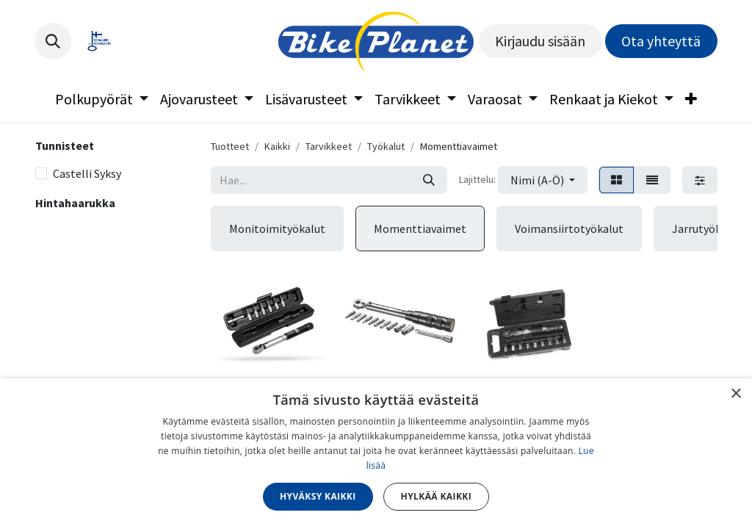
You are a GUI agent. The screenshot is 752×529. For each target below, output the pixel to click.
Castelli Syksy (87, 173)
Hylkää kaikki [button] (436, 496)
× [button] (735, 394)
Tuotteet (230, 146)
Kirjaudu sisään (540, 41)
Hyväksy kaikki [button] (318, 496)
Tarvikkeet (329, 146)
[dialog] (376, 453)
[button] (53, 41)
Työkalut (386, 146)
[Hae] (429, 180)
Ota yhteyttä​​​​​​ (661, 41)
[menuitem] (101, 99)
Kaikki (277, 146)
